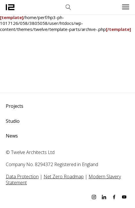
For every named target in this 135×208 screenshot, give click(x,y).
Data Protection (22, 176)
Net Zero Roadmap (64, 176)
